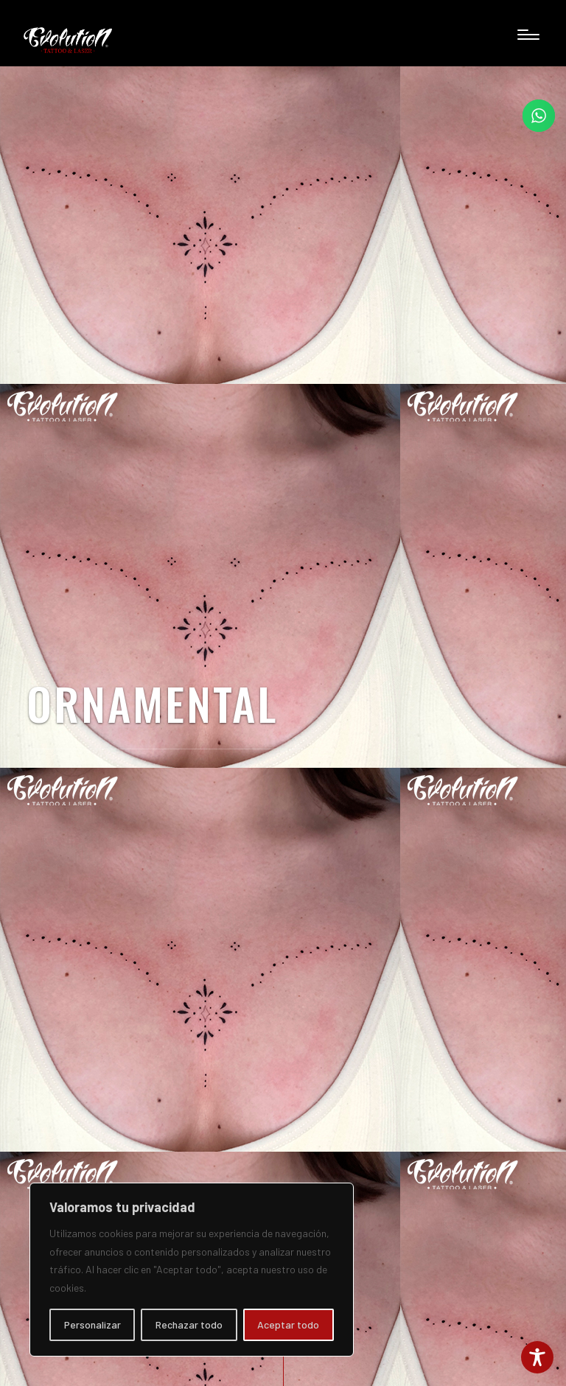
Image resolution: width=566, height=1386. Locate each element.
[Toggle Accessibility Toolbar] (537, 1357)
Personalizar (92, 1324)
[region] (191, 1270)
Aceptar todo (288, 1324)
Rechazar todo (189, 1324)
